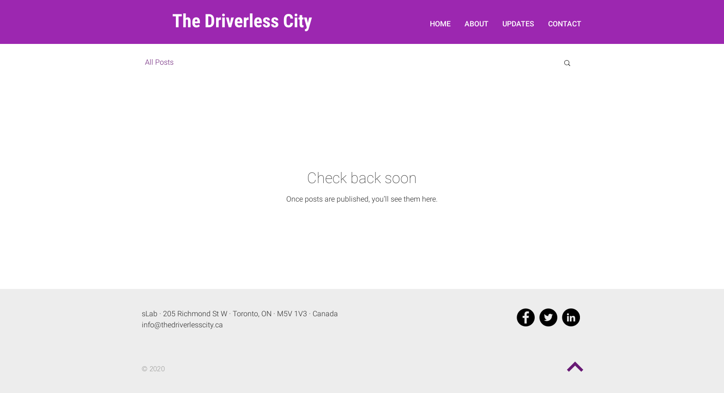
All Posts (159, 62)
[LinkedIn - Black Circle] (571, 317)
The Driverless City (242, 21)
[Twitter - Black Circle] (548, 317)
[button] (567, 63)
